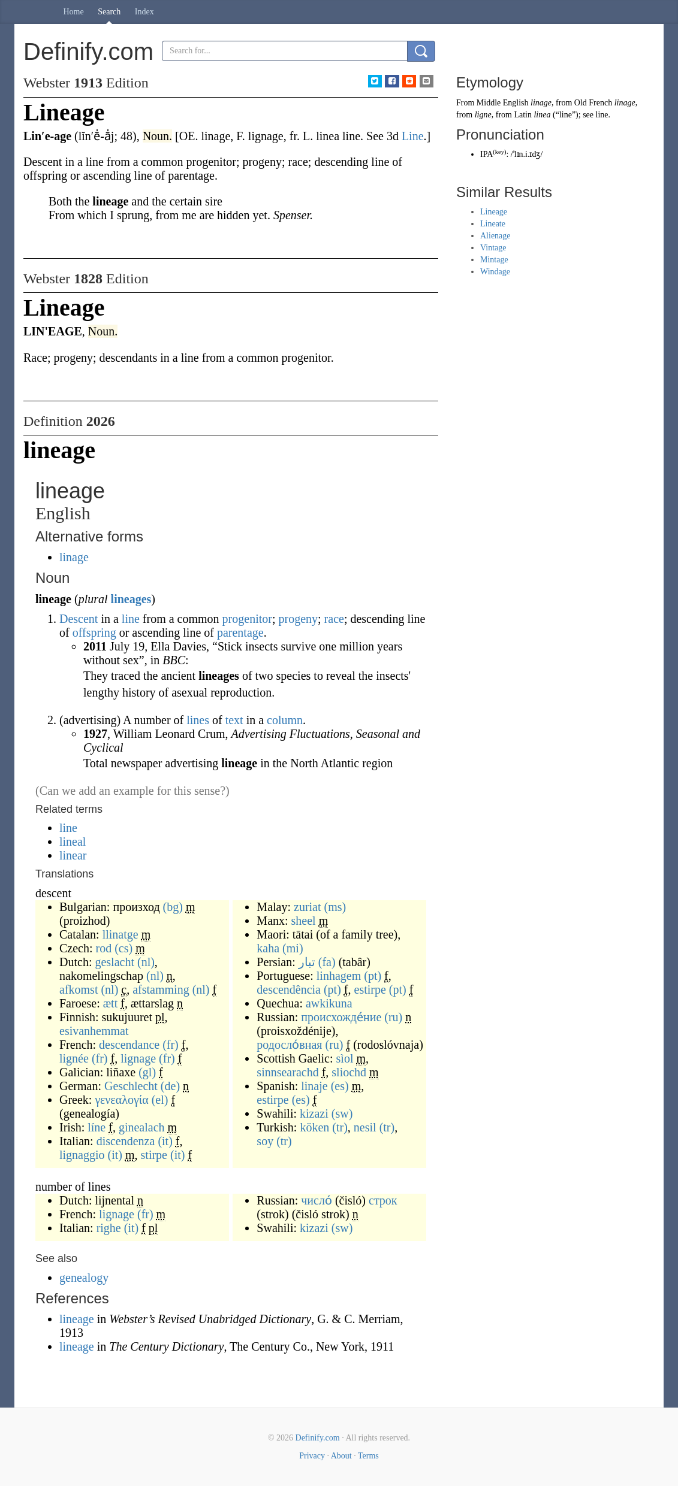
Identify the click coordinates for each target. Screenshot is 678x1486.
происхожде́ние (341, 1017)
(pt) (372, 975)
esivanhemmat (94, 1030)
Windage (495, 271)
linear (73, 855)
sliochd (349, 1072)
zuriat (307, 906)
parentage (240, 632)
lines (197, 720)
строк (383, 1200)
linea (542, 114)
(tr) (340, 1127)
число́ (316, 1200)
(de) (170, 1085)
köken (314, 1127)
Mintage (494, 259)
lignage (138, 1058)
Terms (368, 1455)
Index (144, 11)
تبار (307, 962)
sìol (345, 1058)
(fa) (327, 962)
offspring (94, 632)
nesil (365, 1127)
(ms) (335, 906)
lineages (131, 599)
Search (109, 11)
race (334, 618)
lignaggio (82, 1154)
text (234, 720)
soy (265, 1141)
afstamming (160, 989)
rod (104, 948)
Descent (78, 618)
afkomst (78, 989)
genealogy (84, 1277)
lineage (78, 1318)
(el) (160, 1099)
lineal (72, 841)
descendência (289, 989)
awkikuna (329, 1003)
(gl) (147, 1072)
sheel (303, 920)
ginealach (142, 1127)
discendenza (126, 1141)
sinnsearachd (287, 1072)
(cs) (123, 948)
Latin (523, 114)
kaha (268, 948)
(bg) (173, 906)
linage (74, 557)
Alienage (495, 235)
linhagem (339, 975)
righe (109, 1227)
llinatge (120, 934)
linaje (314, 1085)
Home (74, 11)
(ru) (393, 1017)
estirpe (370, 989)
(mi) (292, 948)
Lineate (492, 223)
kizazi (314, 1113)
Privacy (312, 1455)
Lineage (493, 211)
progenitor (247, 618)
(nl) (146, 962)
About (341, 1455)
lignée (74, 1058)
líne (97, 1127)
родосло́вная (289, 1044)
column (285, 720)
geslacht (114, 962)
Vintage (493, 247)
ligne (483, 114)
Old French (593, 102)
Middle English (503, 102)
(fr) (170, 1044)
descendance (129, 1044)
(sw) (342, 1113)
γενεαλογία (121, 1099)
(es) (340, 1085)
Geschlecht (131, 1085)
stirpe (154, 1154)
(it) (165, 1141)
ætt (110, 1003)
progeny (298, 618)
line (131, 618)
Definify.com (318, 1437)
